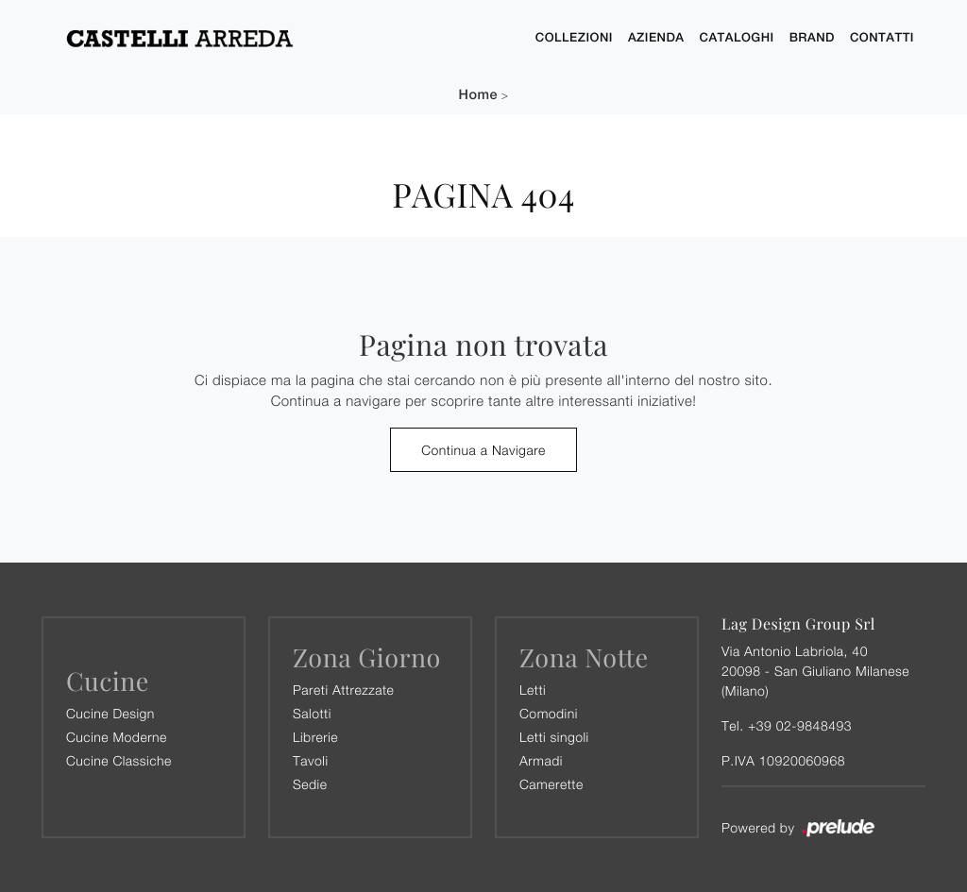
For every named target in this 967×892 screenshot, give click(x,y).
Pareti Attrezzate (343, 690)
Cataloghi (737, 37)
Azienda (656, 37)
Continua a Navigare (483, 450)
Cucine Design (110, 713)
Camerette (551, 784)
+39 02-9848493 (800, 725)
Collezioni (574, 37)
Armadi (541, 760)
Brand (812, 37)
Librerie (315, 737)
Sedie (310, 784)
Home (478, 95)
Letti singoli (554, 737)
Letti (532, 690)
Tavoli (311, 760)
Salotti (312, 713)
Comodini (548, 713)
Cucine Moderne (116, 737)
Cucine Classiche (119, 760)
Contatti (882, 37)
